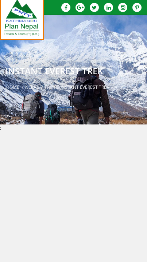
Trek (50, 87)
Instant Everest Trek (85, 87)
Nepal (32, 87)
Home (12, 87)
